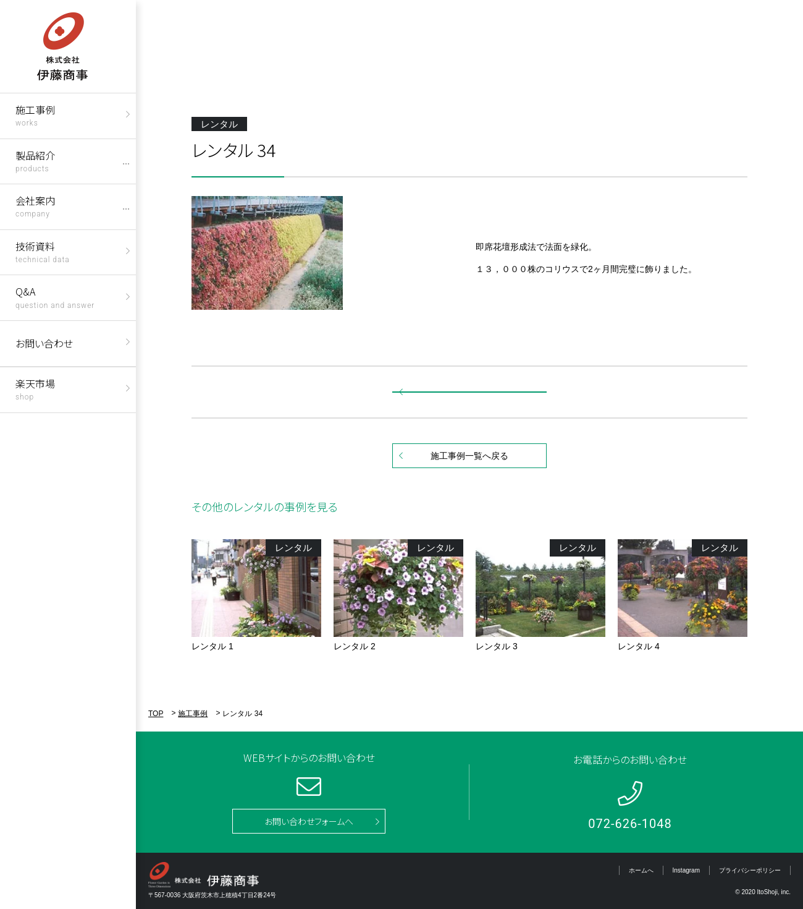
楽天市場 (35, 388)
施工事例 (35, 114)
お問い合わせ (44, 343)
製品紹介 (35, 160)
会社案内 (35, 205)
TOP (155, 713)
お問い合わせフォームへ (308, 821)
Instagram (686, 870)
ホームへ (641, 870)
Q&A (55, 296)
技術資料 (42, 251)
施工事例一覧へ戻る (469, 456)
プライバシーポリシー (750, 870)
